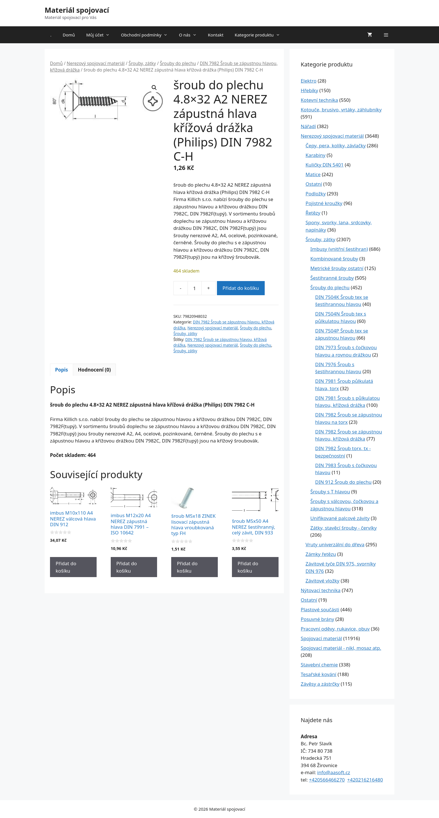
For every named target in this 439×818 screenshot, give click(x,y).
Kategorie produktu (260, 34)
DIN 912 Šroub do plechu (343, 482)
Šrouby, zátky (142, 63)
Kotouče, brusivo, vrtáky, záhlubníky (341, 109)
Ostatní (314, 184)
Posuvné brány (317, 619)
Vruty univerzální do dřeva (335, 544)
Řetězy (313, 213)
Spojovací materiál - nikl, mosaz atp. (341, 648)
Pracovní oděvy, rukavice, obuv (335, 628)
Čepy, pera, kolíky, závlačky (336, 145)
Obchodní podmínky (147, 34)
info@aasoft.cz (333, 772)
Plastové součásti (320, 609)
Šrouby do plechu (178, 63)
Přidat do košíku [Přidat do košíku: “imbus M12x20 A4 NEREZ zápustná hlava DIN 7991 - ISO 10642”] (126, 567)
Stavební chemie (319, 664)
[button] (154, 88)
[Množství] (195, 288)
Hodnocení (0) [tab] (94, 369)
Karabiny (315, 155)
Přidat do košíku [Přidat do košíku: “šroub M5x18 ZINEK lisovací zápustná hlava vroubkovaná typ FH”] (187, 567)
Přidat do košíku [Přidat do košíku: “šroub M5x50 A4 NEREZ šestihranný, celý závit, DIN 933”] (248, 567)
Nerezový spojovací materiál (96, 63)
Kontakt (215, 35)
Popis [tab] (61, 369)
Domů (69, 35)
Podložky (316, 193)
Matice (313, 174)
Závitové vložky (323, 580)
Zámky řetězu (321, 554)
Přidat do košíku (241, 288)
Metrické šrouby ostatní (337, 268)
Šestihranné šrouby (332, 278)
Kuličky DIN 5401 (325, 164)
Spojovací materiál (321, 638)
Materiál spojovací (77, 10)
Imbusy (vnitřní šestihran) (339, 249)
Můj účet (100, 34)
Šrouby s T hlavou (330, 491)
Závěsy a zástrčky (320, 684)
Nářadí (308, 126)
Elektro (309, 80)
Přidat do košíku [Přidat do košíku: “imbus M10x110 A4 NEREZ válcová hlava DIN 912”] (66, 567)
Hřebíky (309, 90)
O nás (190, 34)
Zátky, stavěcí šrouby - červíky (343, 528)
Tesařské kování (318, 674)
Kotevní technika (319, 100)
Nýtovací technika (321, 590)
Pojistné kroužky (324, 203)
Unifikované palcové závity (340, 518)
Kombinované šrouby (334, 258)
